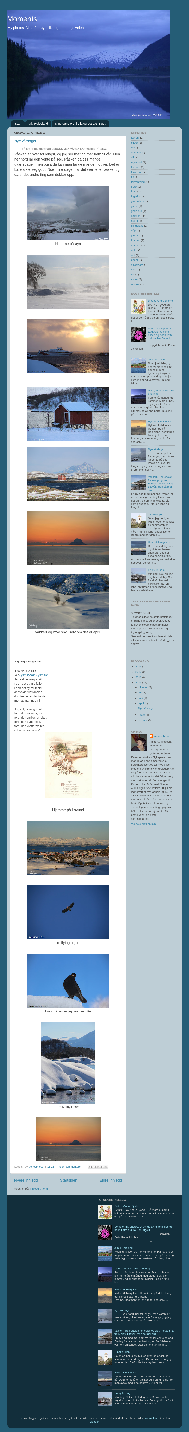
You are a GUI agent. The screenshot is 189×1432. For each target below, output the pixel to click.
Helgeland (137, 225)
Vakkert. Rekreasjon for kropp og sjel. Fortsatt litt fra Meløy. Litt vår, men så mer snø (161, 483)
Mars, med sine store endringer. (133, 1268)
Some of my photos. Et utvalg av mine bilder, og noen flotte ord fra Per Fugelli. (160, 333)
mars (142, 714)
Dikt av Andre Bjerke (160, 300)
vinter (134, 279)
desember (137, 152)
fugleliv (135, 196)
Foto (134, 186)
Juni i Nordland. (157, 359)
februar (143, 720)
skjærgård (137, 264)
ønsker (135, 284)
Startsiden (68, 1180)
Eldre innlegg (110, 1180)
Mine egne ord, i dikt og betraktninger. (80, 123)
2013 (138, 682)
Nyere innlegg (26, 1180)
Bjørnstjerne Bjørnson (33, 675)
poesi (134, 259)
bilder (134, 142)
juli (141, 692)
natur (134, 250)
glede (134, 206)
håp (133, 230)
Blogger (94, 1421)
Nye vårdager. (25, 141)
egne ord (136, 162)
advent (135, 137)
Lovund (135, 240)
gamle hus (137, 201)
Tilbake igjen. (156, 514)
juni (141, 698)
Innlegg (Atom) (39, 1188)
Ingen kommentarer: (70, 1166)
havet (134, 220)
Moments (22, 19)
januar (135, 235)
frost (134, 191)
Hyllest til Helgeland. (160, 421)
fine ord (135, 167)
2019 (138, 666)
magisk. (136, 245)
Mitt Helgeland (38, 123)
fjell (133, 176)
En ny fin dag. (156, 569)
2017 (138, 671)
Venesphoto (161, 736)
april (142, 703)
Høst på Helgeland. (160, 542)
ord (133, 255)
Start (18, 123)
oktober (144, 687)
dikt (133, 157)
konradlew (151, 1418)
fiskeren (136, 172)
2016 (138, 677)
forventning (138, 181)
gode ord (136, 211)
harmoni (136, 215)
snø (133, 269)
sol (133, 274)
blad (134, 147)
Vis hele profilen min (143, 823)
